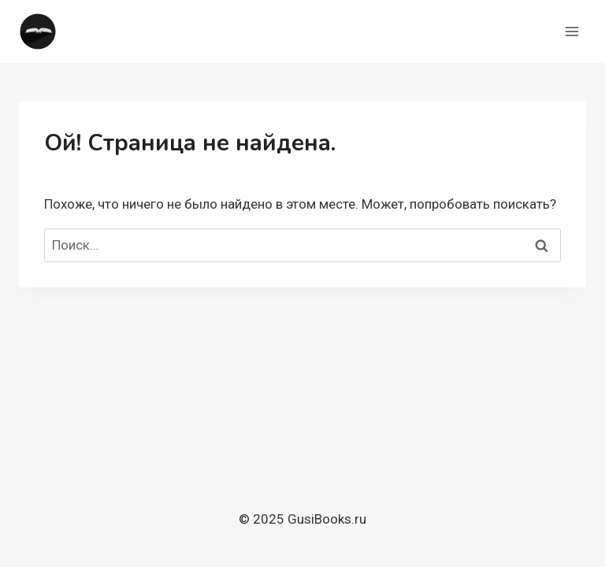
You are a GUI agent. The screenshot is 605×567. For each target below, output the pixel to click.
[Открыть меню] (571, 31)
